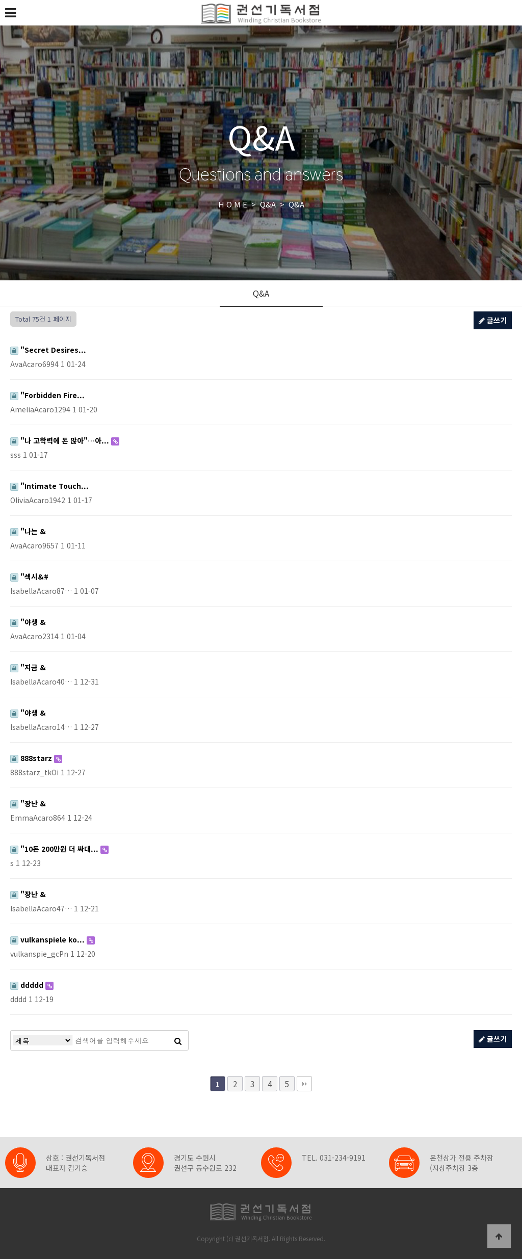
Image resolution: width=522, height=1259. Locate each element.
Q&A (261, 293)
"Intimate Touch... (49, 486)
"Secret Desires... (48, 350)
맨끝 (304, 1083)
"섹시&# (29, 576)
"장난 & (28, 803)
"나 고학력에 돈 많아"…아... (60, 440)
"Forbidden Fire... (47, 395)
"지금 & (28, 667)
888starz (32, 758)
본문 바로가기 (0, 0)
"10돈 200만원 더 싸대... (55, 849)
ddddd (27, 985)
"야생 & (28, 622)
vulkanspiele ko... (48, 939)
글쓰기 (493, 320)
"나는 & (28, 531)
